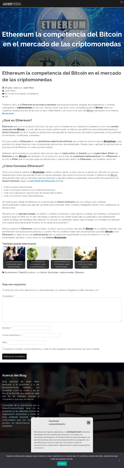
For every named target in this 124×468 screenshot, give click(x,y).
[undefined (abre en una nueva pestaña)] (8, 113)
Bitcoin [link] (90, 110)
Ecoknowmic (11, 272)
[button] (88, 422)
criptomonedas (66, 272)
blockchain (53, 272)
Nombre (6, 328)
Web (4, 342)
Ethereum (79, 272)
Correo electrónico (12, 335)
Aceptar (62, 464)
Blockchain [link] (110, 141)
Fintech (21, 272)
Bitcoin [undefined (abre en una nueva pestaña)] (99, 107)
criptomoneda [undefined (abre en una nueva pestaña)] (24, 107)
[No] (118, 460)
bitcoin (43, 272)
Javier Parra (28, 88)
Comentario (8, 296)
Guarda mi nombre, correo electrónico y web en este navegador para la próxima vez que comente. (52, 349)
